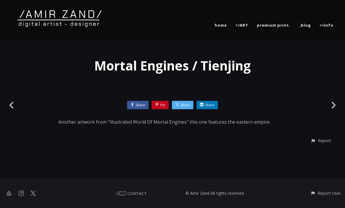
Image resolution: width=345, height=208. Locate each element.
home (221, 25)
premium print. (273, 25)
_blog (305, 25)
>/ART (241, 25)
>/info (326, 25)
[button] (320, 140)
